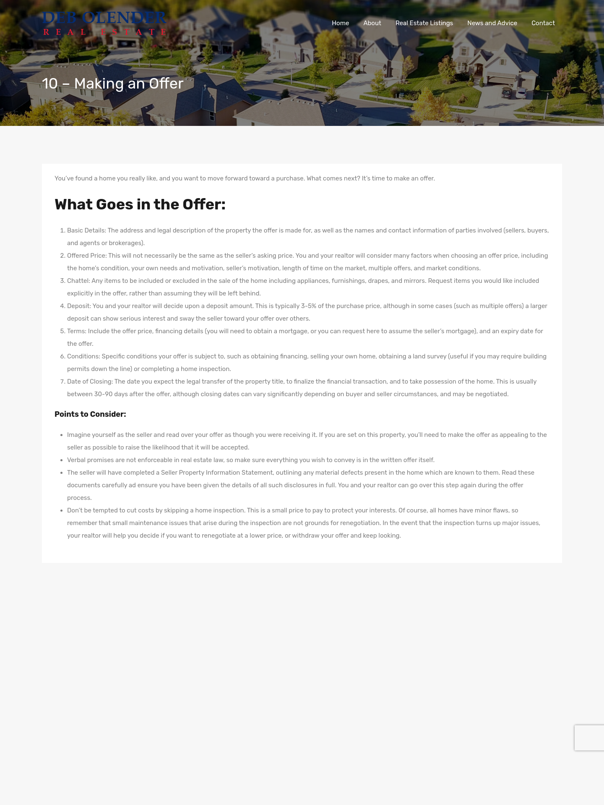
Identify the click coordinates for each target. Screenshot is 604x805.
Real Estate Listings (424, 23)
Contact (543, 23)
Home (340, 23)
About (372, 23)
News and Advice (492, 23)
